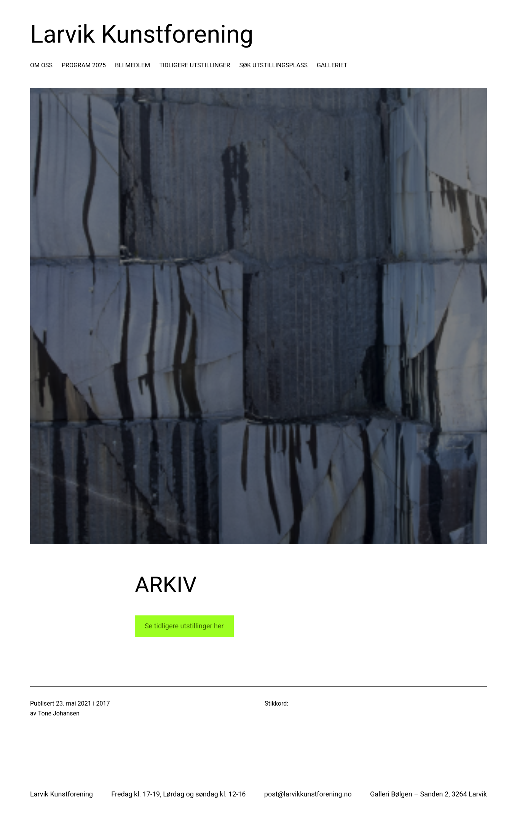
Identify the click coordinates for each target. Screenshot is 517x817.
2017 (103, 703)
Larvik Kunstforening (141, 34)
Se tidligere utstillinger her (184, 626)
